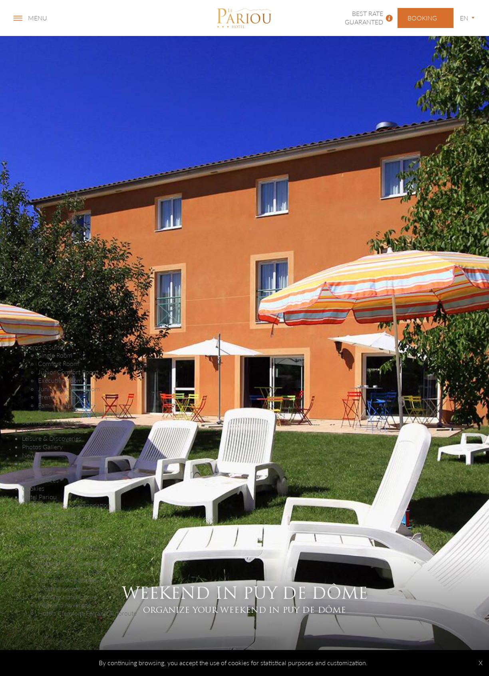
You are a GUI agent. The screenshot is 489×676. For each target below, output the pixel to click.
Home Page (38, 330)
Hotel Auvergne (59, 513)
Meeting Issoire (59, 588)
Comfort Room (58, 363)
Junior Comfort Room (68, 372)
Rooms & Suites (43, 347)
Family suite (54, 405)
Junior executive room (69, 388)
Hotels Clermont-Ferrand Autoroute (87, 613)
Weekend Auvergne (64, 604)
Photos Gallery (42, 446)
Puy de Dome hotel (64, 538)
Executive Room (60, 380)
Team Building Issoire (67, 580)
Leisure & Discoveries (52, 438)
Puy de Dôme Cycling (67, 546)
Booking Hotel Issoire (67, 596)
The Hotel (35, 338)
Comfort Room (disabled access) (82, 413)
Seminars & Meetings (51, 422)
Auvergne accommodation (74, 505)
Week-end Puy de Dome (71, 571)
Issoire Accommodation (70, 530)
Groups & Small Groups (55, 430)
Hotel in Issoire (59, 521)
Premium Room (59, 396)
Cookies (33, 488)
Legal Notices (40, 480)
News (30, 455)
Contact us (37, 472)
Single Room (55, 355)
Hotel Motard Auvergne (70, 563)
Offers (31, 463)
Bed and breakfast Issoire (72, 555)
